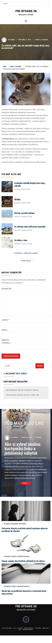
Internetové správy (14, 395)
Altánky (17, 199)
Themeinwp (27, 629)
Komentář (6, 289)
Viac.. (26, 483)
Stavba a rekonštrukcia (20, 556)
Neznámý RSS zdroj (16, 373)
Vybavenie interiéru (18, 524)
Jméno (5, 320)
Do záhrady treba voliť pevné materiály (29, 226)
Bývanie (39, 437)
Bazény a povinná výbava (24, 213)
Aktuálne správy (31, 390)
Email (5, 330)
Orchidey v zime (20, 240)
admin (12, 40)
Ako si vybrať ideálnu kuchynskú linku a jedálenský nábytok (22, 449)
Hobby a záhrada (41, 40)
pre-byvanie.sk (26, 11)
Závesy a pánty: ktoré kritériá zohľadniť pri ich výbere (23, 561)
